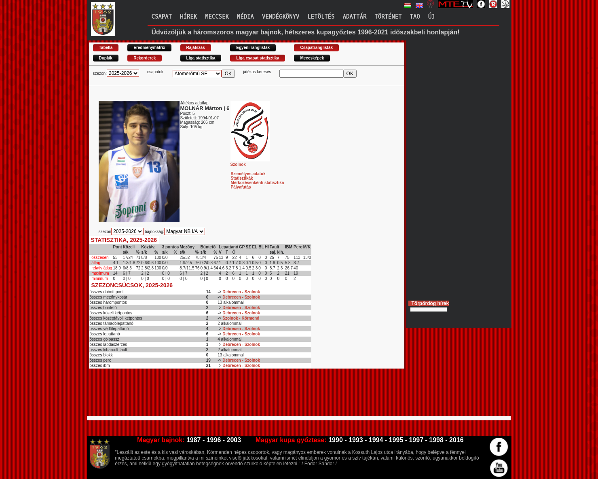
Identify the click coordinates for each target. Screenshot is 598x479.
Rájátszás (195, 47)
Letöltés (320, 17)
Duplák (105, 58)
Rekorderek (144, 58)
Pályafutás (241, 187)
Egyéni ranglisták (253, 47)
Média (245, 17)
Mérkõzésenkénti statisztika (257, 182)
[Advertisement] (236, 395)
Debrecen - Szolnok (241, 292)
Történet (387, 17)
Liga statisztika (201, 58)
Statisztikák (242, 178)
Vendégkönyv (280, 17)
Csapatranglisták (316, 47)
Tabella (106, 47)
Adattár (354, 17)
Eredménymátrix (149, 47)
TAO (415, 17)
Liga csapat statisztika (257, 58)
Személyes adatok (248, 174)
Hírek (188, 17)
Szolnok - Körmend (240, 318)
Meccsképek (312, 58)
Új (431, 17)
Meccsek (217, 17)
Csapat (162, 17)
